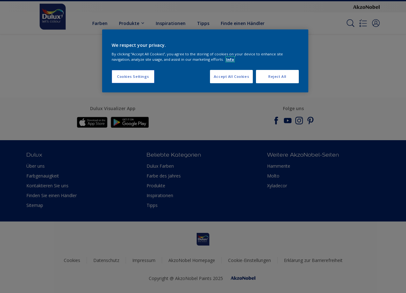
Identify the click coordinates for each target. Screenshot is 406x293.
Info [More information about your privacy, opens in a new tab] (230, 59)
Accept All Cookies (231, 76)
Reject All (277, 76)
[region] (205, 61)
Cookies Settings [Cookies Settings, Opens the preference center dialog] (133, 76)
